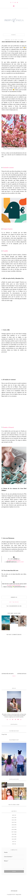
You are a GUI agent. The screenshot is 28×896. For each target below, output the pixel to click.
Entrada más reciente (8, 673)
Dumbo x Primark (8, 427)
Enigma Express (7, 229)
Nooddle (5, 251)
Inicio (14, 676)
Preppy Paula (4, 734)
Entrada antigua (21, 673)
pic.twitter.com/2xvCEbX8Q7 (14, 585)
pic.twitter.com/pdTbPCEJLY (14, 560)
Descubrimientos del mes (15, 606)
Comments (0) (14, 597)
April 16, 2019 (20, 561)
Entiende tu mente (8, 167)
